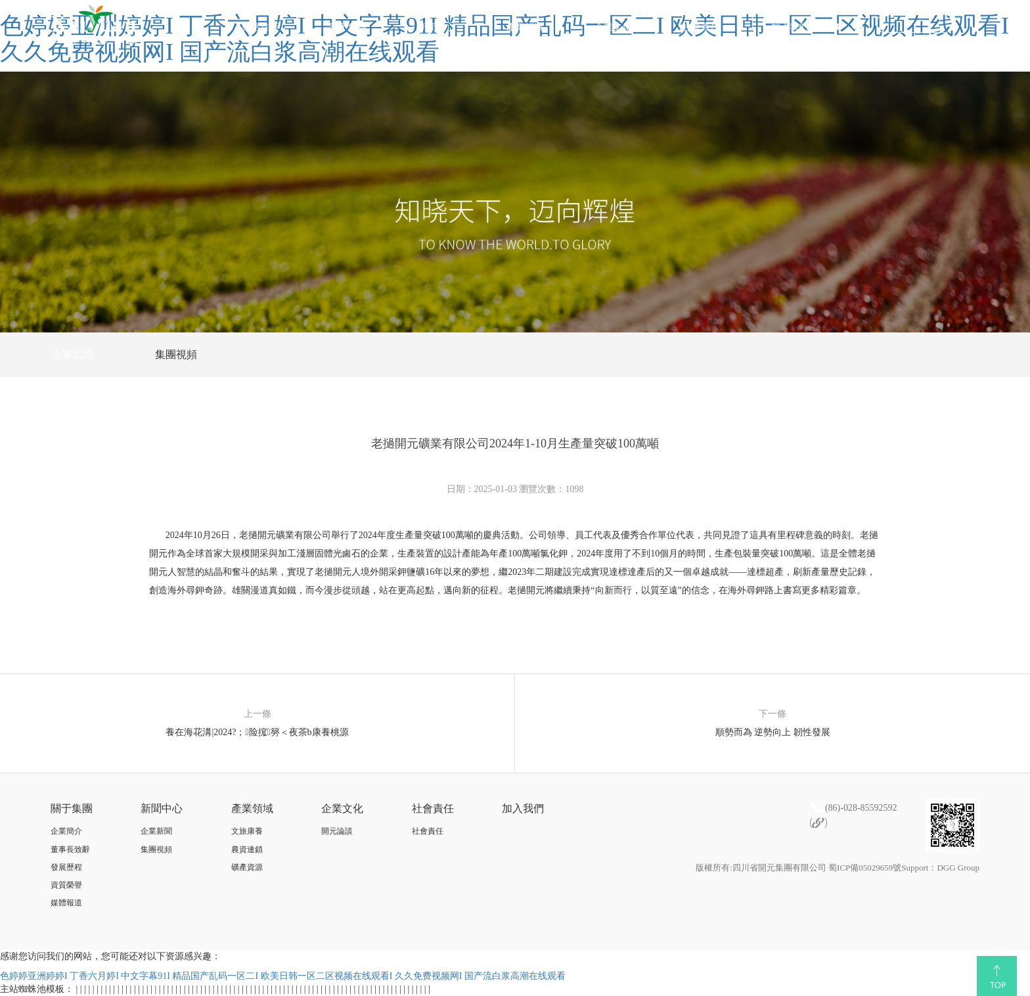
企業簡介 (66, 831)
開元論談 (337, 831)
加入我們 (789, 27)
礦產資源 (247, 867)
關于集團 (348, 27)
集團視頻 (176, 354)
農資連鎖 (247, 849)
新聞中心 (436, 27)
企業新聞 (72, 354)
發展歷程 (66, 867)
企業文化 (612, 27)
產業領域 (524, 27)
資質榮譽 (66, 885)
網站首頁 (260, 27)
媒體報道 (66, 902)
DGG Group (958, 867)
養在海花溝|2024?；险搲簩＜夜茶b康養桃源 (257, 732)
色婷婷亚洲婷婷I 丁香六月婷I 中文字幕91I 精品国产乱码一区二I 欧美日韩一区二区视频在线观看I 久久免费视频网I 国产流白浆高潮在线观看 (283, 976)
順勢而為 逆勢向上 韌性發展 (772, 732)
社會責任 (701, 27)
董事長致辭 (70, 849)
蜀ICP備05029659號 (864, 867)
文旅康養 (247, 831)
